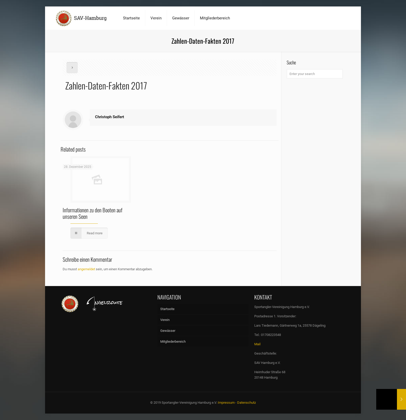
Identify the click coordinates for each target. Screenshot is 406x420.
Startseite (167, 309)
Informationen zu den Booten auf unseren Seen (92, 213)
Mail (257, 344)
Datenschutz (246, 402)
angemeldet (86, 269)
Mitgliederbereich (173, 341)
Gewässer (167, 331)
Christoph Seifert (109, 117)
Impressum (226, 402)
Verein (165, 320)
